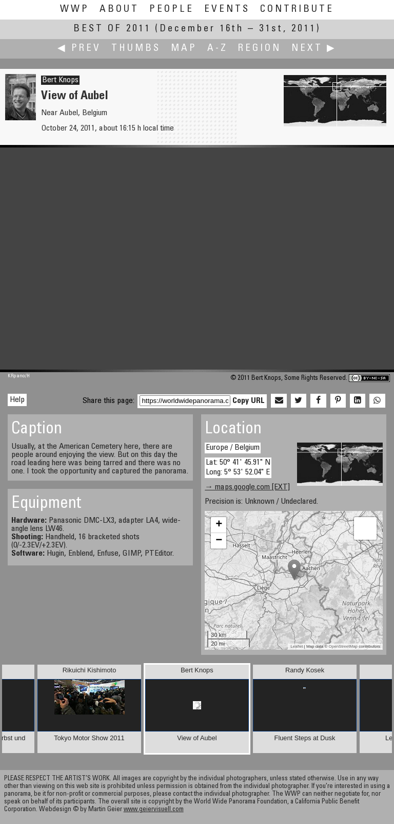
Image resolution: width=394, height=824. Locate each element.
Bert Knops (60, 80)
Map (184, 48)
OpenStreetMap (343, 646)
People (171, 9)
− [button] (218, 540)
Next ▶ (314, 48)
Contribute (297, 9)
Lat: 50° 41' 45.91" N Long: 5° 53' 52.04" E (238, 468)
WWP (74, 9)
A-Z (217, 48)
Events (227, 9)
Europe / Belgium (233, 448)
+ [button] (218, 525)
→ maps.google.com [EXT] (247, 487)
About (119, 9)
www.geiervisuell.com (154, 810)
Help (17, 400)
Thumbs (136, 48)
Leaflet (296, 646)
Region (259, 48)
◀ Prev (79, 48)
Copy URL (248, 401)
